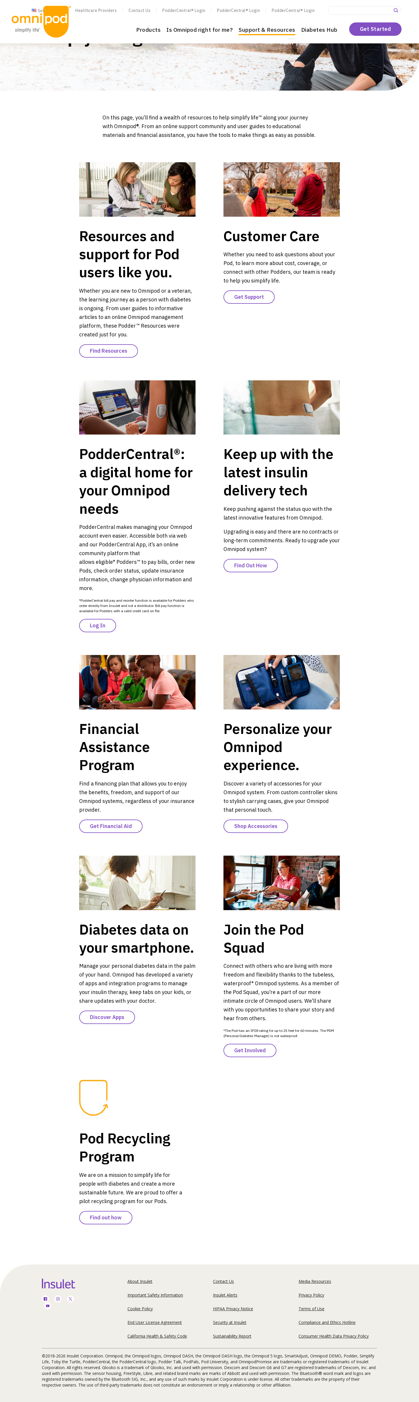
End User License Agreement (154, 1322)
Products (148, 29)
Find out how (106, 1217)
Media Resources (315, 1281)
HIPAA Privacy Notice (233, 1308)
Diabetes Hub (319, 29)
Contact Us (139, 10)
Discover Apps (107, 1017)
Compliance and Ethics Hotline (327, 1322)
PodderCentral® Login (183, 10)
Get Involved (250, 1050)
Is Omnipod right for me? (199, 29)
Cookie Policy (140, 1308)
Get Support (249, 297)
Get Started (375, 29)
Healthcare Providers (96, 10)
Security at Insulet (229, 1322)
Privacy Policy (311, 1295)
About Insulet (139, 1281)
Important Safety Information (155, 1295)
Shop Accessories (255, 826)
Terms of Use (311, 1308)
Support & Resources (267, 29)
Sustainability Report (232, 1336)
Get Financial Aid (111, 826)
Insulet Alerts (225, 1295)
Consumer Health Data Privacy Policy (334, 1336)
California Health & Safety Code (157, 1336)
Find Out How (250, 565)
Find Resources (108, 350)
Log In (97, 625)
